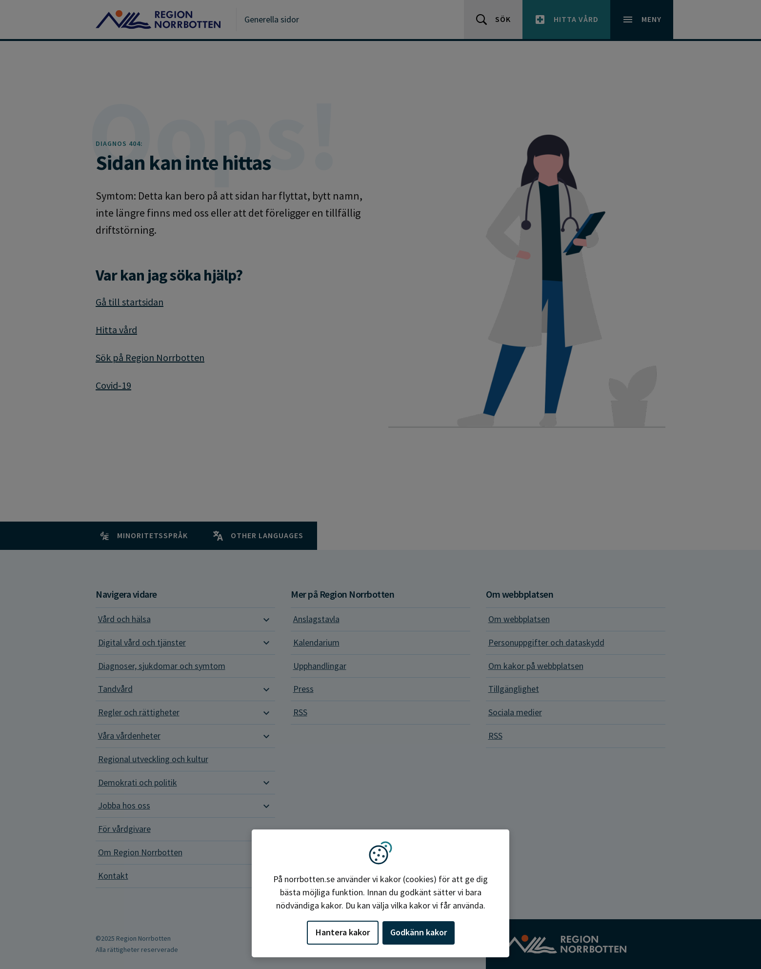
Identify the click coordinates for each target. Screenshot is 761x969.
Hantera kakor (343, 932)
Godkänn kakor (418, 932)
